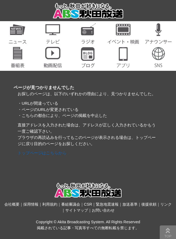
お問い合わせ (103, 210)
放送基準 (130, 204)
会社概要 (11, 204)
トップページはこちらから (42, 153)
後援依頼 (149, 204)
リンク (166, 204)
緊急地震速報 (107, 204)
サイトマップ (76, 210)
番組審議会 (70, 204)
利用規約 (49, 204)
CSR (88, 204)
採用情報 (30, 204)
